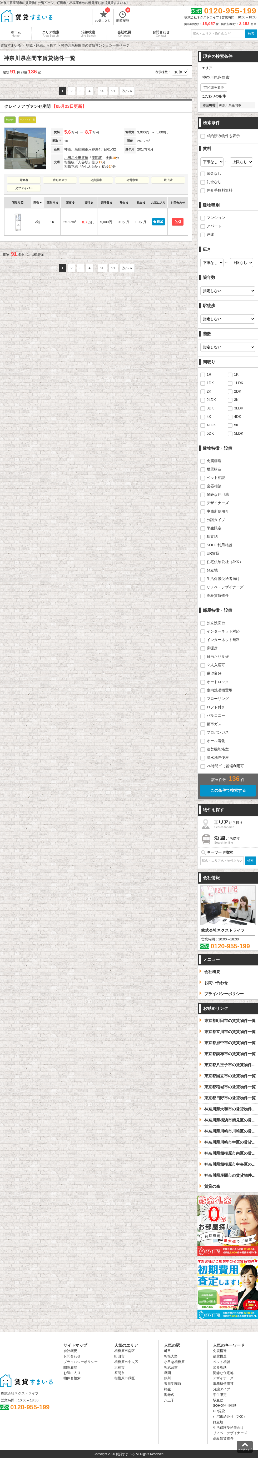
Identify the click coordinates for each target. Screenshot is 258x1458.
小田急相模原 (174, 1362)
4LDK (211, 425)
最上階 (168, 180)
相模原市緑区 (124, 1378)
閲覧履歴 (123, 16)
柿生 (167, 1389)
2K (209, 391)
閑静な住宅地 (218, 494)
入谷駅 (83, 162)
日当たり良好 (218, 656)
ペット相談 (216, 477)
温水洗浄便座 (218, 757)
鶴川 (167, 1378)
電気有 (23, 180)
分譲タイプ (216, 520)
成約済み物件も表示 (223, 136)
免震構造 (214, 461)
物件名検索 (72, 1378)
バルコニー (216, 715)
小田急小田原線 (76, 158)
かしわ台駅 (89, 166)
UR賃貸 (213, 553)
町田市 (119, 1356)
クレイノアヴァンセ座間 (45, 106)
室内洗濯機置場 (219, 690)
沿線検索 (88, 33)
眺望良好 (214, 673)
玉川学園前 (172, 1384)
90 (102, 91)
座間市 (83, 149)
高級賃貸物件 (218, 595)
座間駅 (97, 158)
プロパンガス (218, 732)
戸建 (210, 234)
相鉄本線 (71, 166)
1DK (210, 383)
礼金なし (214, 182)
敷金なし (214, 173)
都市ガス (214, 724)
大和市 (119, 1367)
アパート (214, 226)
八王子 (169, 1400)
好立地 (212, 570)
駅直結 (212, 536)
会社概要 (124, 33)
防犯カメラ (60, 180)
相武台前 (171, 1367)
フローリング (218, 699)
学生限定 (214, 528)
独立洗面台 (216, 623)
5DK (210, 433)
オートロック (218, 682)
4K (209, 416)
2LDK (211, 400)
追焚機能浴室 (218, 749)
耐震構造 (214, 469)
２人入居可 (216, 665)
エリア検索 (50, 33)
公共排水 (96, 180)
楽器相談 (214, 486)
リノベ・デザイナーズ (225, 587)
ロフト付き (216, 707)
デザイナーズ (218, 503)
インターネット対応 (223, 631)
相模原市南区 (124, 1351)
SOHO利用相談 (219, 545)
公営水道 (132, 180)
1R (209, 374)
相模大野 (171, 1356)
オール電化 (216, 741)
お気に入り (103, 16)
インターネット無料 (223, 640)
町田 (167, 1351)
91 (113, 91)
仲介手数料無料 (219, 190)
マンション (216, 218)
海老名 (169, 1395)
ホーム (16, 33)
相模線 (69, 162)
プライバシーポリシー (80, 1362)
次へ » (127, 91)
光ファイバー (24, 188)
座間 (167, 1373)
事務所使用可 (218, 511)
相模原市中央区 (126, 1362)
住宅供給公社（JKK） (225, 562)
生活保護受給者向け (223, 579)
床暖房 (212, 648)
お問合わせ (161, 33)
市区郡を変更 (214, 87)
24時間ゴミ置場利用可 (225, 766)
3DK (210, 408)
